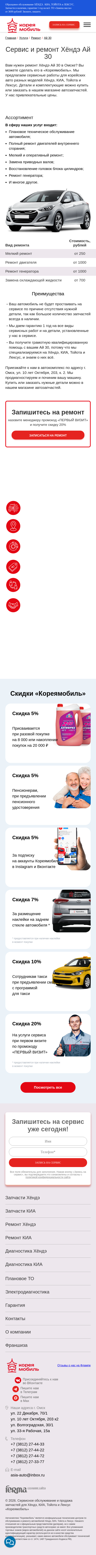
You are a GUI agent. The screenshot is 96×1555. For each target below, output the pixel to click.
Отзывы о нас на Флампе (74, 1365)
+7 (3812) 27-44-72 (27, 1456)
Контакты (15, 1318)
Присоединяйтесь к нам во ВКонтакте (40, 1381)
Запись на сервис (63, 24)
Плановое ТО (19, 1278)
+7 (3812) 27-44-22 (27, 1450)
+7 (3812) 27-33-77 (27, 1462)
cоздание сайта (37, 1487)
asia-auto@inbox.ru (28, 1475)
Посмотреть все (48, 1087)
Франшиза (16, 1345)
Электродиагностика (27, 1292)
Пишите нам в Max (29, 1399)
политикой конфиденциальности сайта (48, 1177)
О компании (18, 1332)
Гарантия (15, 1305)
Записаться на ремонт (48, 435)
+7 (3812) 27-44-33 (27, 1444)
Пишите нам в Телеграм (29, 1390)
